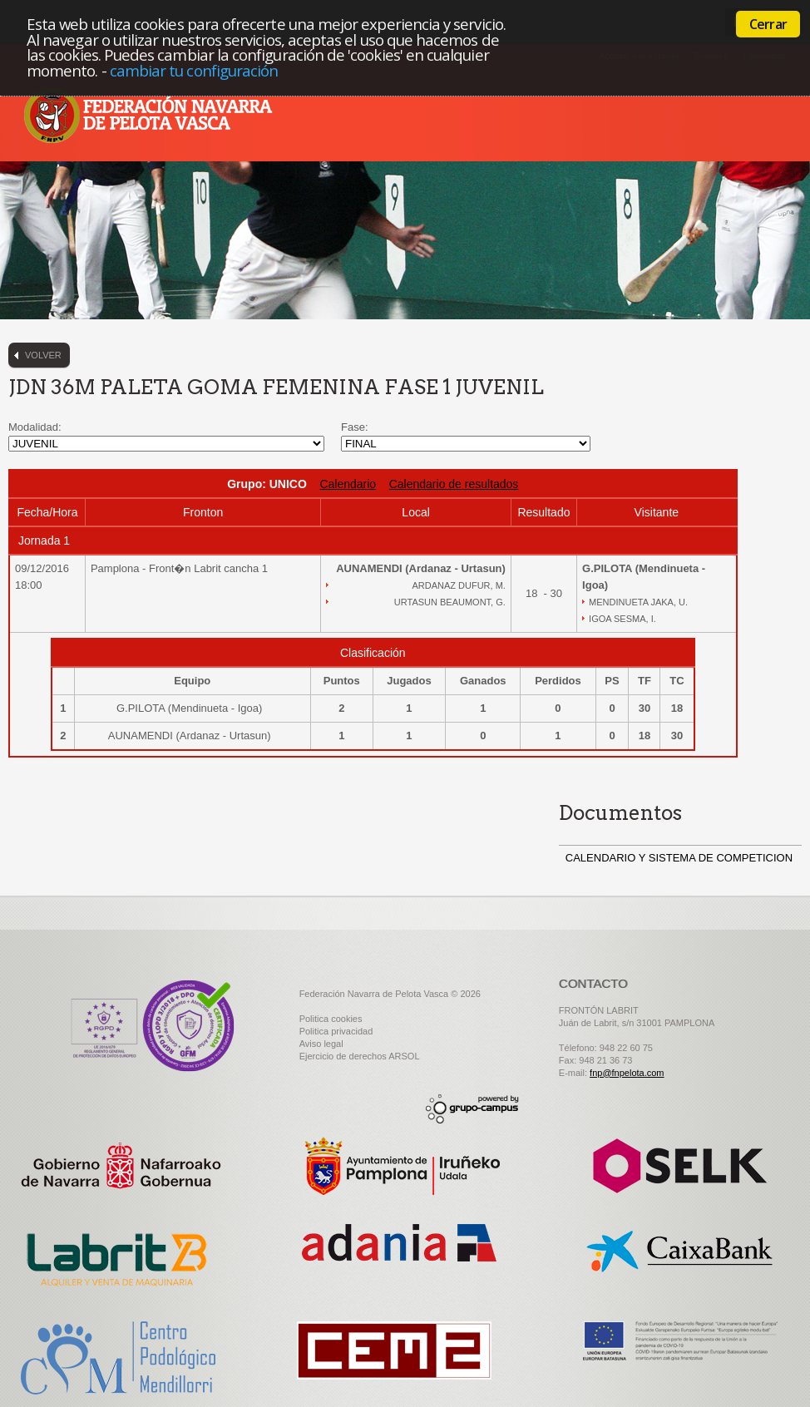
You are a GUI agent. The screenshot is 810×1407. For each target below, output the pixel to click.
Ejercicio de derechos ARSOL (359, 1056)
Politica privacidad (336, 1031)
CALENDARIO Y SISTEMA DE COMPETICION (679, 858)
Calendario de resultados (454, 484)
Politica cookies (331, 1019)
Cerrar (768, 24)
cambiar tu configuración (194, 70)
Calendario (347, 484)
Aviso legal (321, 1044)
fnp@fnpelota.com (627, 1073)
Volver (43, 355)
